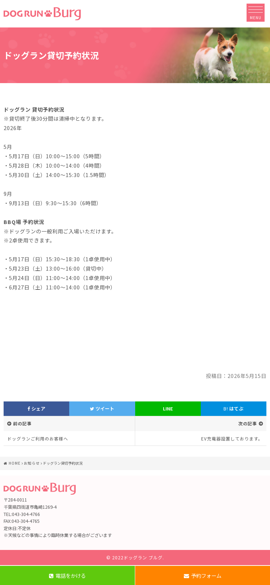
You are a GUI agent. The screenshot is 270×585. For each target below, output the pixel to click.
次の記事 (247, 423)
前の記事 (22, 423)
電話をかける (67, 575)
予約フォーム (202, 575)
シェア (36, 408)
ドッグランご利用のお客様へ (37, 438)
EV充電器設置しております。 (232, 438)
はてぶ (233, 408)
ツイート (102, 408)
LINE (168, 408)
